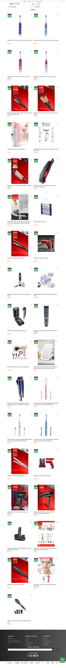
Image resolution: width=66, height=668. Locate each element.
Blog (29, 1)
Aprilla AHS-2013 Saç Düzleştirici (15, 584)
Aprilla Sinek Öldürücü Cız (40, 221)
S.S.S (33, 1)
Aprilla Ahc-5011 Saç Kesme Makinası (16, 330)
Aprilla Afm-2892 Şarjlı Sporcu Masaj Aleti (18, 367)
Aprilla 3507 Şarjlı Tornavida (41, 258)
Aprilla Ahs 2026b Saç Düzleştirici (16, 258)
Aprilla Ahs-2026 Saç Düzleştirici (15, 475)
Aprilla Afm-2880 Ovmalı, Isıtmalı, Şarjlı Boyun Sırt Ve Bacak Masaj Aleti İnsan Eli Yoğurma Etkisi (19, 223)
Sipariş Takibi (39, 1)
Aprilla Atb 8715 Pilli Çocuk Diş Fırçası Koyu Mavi (19, 40)
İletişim (25, 1)
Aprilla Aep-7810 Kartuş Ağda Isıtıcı (16, 149)
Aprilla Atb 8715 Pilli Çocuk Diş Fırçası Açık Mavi (46, 40)
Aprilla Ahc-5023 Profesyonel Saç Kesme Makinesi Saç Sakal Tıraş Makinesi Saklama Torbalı (18, 405)
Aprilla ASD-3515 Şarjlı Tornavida (42, 475)
